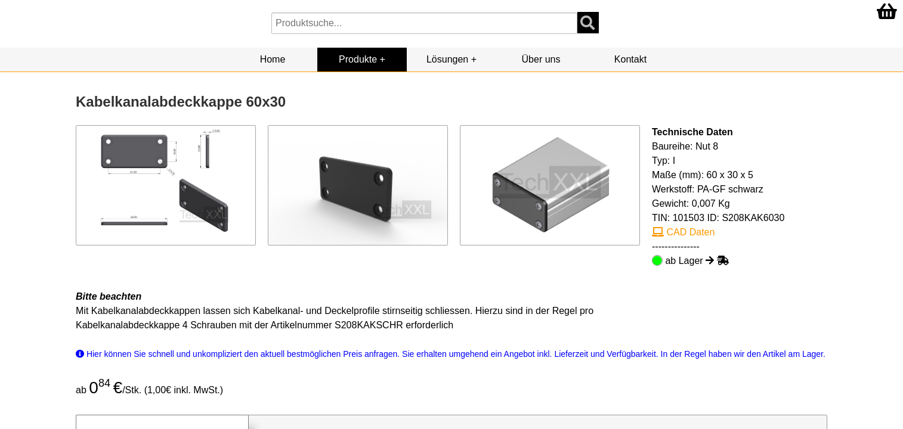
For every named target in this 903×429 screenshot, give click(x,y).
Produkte (358, 59)
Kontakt (630, 59)
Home (273, 59)
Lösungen (447, 59)
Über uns (541, 59)
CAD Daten (683, 232)
